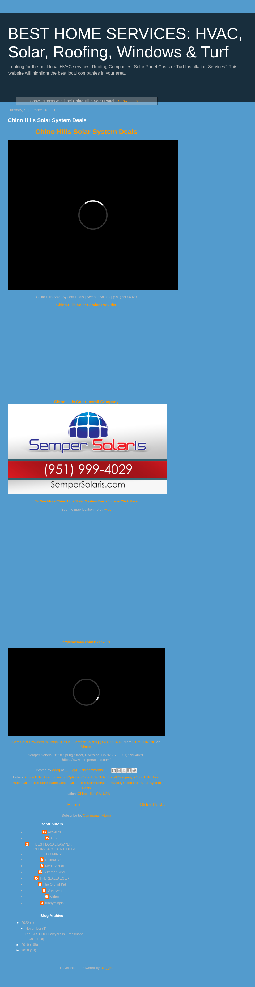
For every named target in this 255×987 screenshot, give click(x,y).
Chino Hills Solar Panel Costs (44, 783)
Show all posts (130, 101)
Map (108, 509)
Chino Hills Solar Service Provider (86, 305)
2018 (25, 950)
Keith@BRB (54, 860)
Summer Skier (54, 872)
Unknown (54, 891)
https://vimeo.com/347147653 (86, 642)
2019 (25, 945)
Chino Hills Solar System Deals (47, 120)
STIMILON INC (143, 742)
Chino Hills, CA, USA (94, 794)
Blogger (106, 968)
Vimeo (86, 747)
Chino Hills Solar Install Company (86, 401)
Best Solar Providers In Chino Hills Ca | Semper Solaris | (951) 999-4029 (68, 742)
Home (73, 804)
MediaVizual (54, 866)
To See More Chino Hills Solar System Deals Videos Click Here (86, 501)
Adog (54, 838)
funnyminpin (54, 903)
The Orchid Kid (54, 884)
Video (54, 897)
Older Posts (152, 804)
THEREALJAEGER (54, 878)
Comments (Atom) (97, 815)
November (34, 928)
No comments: (93, 770)
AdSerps (54, 832)
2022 (25, 923)
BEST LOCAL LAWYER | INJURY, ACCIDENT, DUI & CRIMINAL (54, 849)
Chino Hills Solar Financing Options (52, 777)
